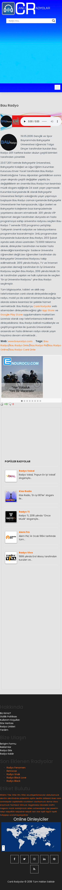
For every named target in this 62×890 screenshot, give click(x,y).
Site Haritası (6, 723)
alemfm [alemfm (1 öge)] (3, 798)
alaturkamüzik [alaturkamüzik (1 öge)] (52, 795)
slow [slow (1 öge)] (38, 811)
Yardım (4, 730)
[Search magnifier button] (53, 20)
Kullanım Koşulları (10, 720)
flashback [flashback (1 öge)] (14, 805)
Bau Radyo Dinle (19, 345)
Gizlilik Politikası (8, 716)
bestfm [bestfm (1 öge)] (39, 798)
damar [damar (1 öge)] (50, 801)
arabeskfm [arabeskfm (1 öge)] (24, 798)
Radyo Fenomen (16, 767)
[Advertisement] (31, 57)
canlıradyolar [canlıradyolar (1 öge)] (6, 801)
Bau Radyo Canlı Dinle (22, 349)
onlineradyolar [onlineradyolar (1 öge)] (39, 808)
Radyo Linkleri (7, 726)
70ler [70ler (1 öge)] (9, 795)
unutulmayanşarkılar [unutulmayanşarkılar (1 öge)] (18, 815)
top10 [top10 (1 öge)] (43, 811)
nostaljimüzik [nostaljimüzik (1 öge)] (21, 808)
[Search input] (29, 20)
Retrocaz (12, 771)
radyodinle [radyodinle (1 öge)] (20, 811)
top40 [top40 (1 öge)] (54, 811)
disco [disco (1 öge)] (55, 801)
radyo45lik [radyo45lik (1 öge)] (10, 811)
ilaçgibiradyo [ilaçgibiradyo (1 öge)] (34, 805)
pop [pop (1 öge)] (48, 808)
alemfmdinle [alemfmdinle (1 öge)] (13, 798)
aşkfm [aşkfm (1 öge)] (32, 798)
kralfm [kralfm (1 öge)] (52, 805)
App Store (48, 310)
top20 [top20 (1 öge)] (48, 811)
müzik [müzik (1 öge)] (11, 808)
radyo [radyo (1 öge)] (2, 811)
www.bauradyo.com (20, 341)
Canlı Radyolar (42, 306)
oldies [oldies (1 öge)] (29, 808)
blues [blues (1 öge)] (53, 798)
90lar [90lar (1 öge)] (23, 795)
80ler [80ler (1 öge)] (14, 795)
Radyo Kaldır (7, 753)
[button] (22, 401)
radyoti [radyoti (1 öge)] (28, 811)
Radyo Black (13, 781)
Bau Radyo (9, 105)
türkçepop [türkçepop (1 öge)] (4, 815)
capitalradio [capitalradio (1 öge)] (17, 801)
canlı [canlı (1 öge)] (59, 798)
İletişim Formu (8, 743)
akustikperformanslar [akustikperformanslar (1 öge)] (36, 795)
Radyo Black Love (16, 777)
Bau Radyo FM (38, 345)
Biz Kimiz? (5, 713)
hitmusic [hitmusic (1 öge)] (23, 805)
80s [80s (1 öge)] (19, 795)
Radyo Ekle (6, 750)
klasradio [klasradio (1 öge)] (44, 805)
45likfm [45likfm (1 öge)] (3, 795)
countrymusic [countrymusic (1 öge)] (40, 801)
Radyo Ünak (13, 774)
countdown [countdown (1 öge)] (28, 801)
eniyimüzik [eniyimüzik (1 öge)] (5, 805)
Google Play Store (11, 314)
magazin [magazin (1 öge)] (4, 808)
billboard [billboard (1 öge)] (47, 798)
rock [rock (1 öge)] (34, 811)
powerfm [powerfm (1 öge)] (54, 808)
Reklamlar (5, 747)
